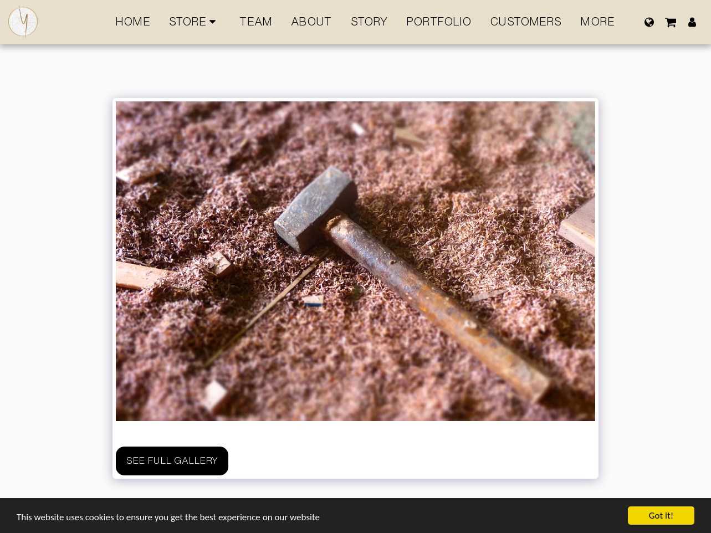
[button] (670, 22)
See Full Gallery (172, 460)
